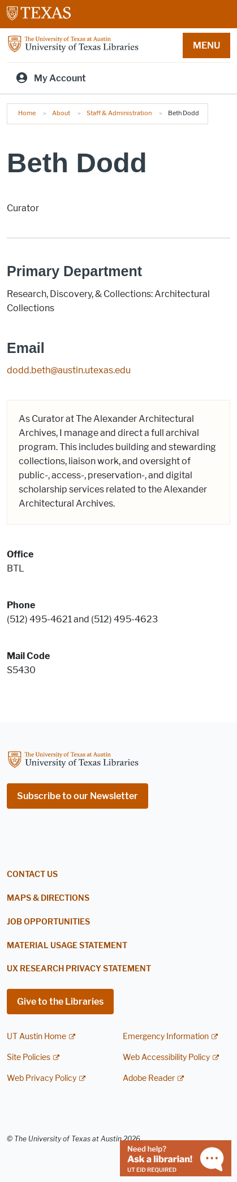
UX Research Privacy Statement (79, 969)
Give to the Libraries (60, 1001)
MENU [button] (206, 45)
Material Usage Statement (67, 945)
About (61, 113)
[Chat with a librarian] (175, 1157)
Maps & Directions (48, 898)
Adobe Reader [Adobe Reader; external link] (149, 1078)
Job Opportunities (48, 922)
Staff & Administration (119, 113)
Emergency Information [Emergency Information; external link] (166, 1036)
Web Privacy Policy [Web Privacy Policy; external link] (41, 1078)
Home (27, 113)
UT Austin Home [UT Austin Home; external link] (36, 1036)
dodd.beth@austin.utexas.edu (69, 370)
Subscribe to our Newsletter (77, 796)
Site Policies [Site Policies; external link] (28, 1057)
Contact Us (32, 874)
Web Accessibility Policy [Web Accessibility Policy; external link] (166, 1057)
